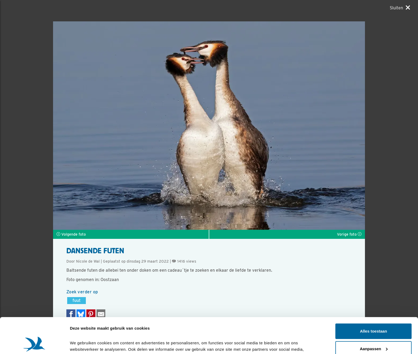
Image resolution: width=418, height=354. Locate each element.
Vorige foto (349, 234)
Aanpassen (374, 315)
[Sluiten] (400, 7)
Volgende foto (71, 234)
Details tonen (82, 343)
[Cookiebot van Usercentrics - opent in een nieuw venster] (34, 344)
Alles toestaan (373, 297)
